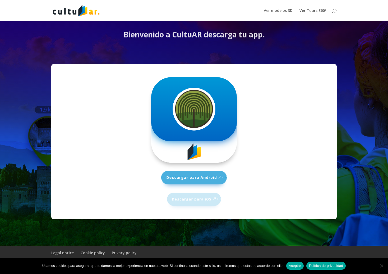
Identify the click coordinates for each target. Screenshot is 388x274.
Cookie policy (93, 252)
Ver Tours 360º (312, 11)
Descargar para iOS (191, 199)
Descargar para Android (192, 177)
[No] (381, 265)
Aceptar (295, 266)
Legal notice (62, 252)
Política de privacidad (326, 266)
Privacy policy (124, 252)
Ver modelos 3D (278, 11)
